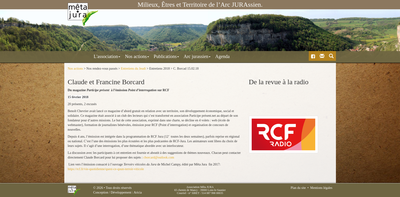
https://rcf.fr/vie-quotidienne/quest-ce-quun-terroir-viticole (106, 169)
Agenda (202, 56)
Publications (146, 56)
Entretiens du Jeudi (133, 68)
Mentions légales (321, 188)
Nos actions (117, 56)
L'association (87, 56)
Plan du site (298, 188)
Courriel (181, 193)
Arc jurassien (176, 56)
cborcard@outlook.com (158, 157)
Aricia (138, 192)
